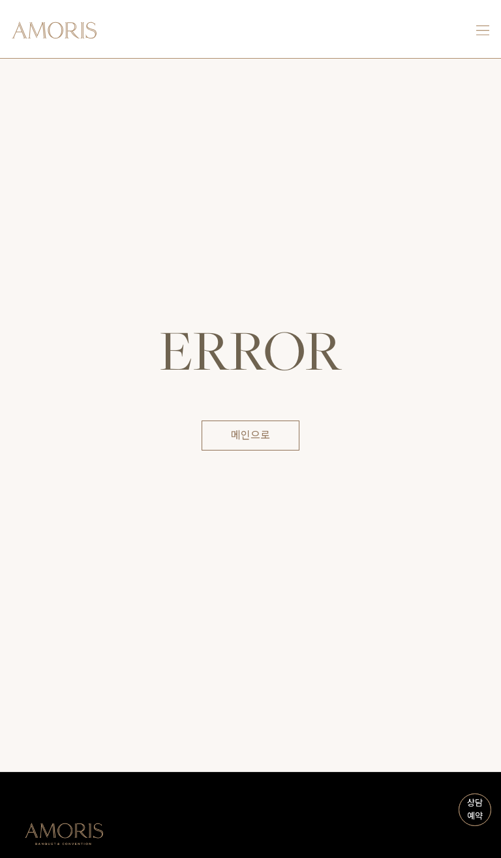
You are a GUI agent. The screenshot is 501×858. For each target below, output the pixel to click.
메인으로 (250, 435)
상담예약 (475, 809)
